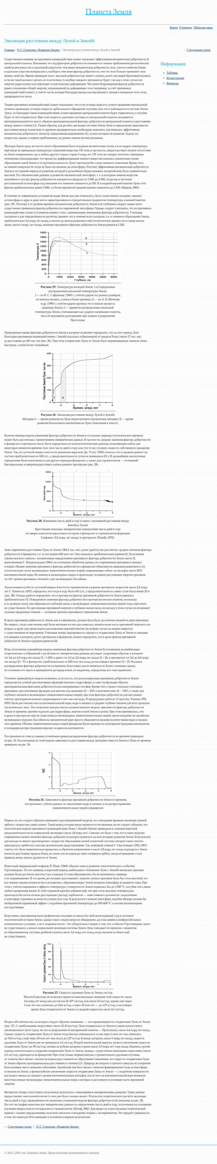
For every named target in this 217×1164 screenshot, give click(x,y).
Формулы (173, 83)
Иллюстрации (175, 78)
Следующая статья (198, 50)
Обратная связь (203, 27)
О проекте (185, 27)
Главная (9, 50)
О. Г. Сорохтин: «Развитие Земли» (38, 50)
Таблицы (172, 73)
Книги (174, 27)
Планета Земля (108, 11)
